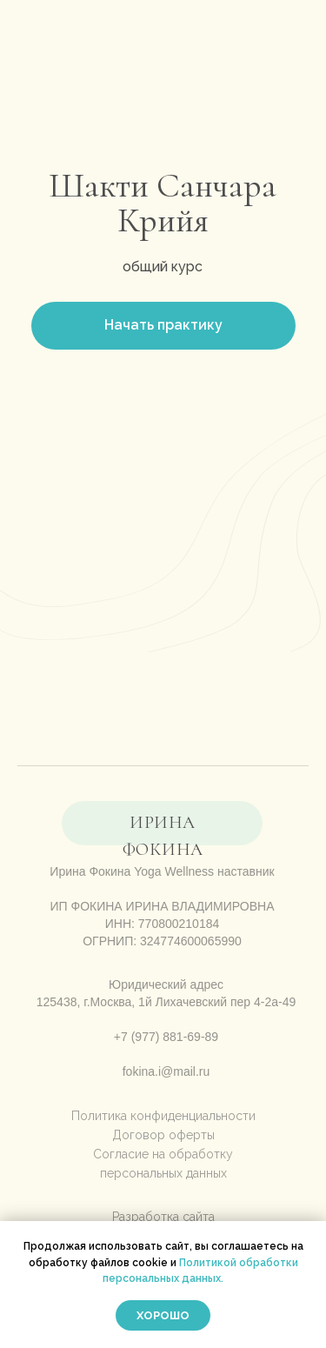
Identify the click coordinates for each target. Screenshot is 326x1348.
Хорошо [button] (163, 1315)
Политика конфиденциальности (163, 1116)
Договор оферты (163, 1135)
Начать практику (163, 325)
